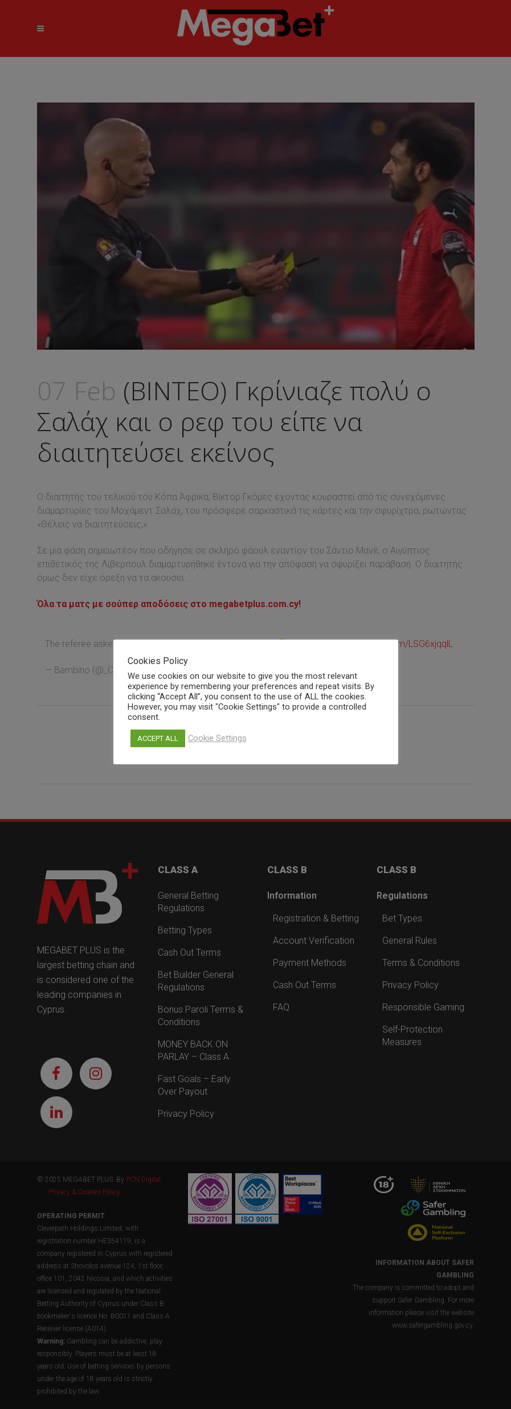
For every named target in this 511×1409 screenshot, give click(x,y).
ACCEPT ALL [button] (157, 738)
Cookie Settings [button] (217, 738)
